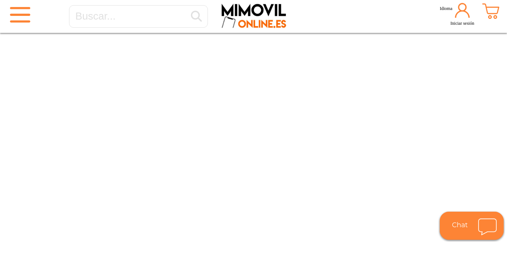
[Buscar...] (196, 16)
